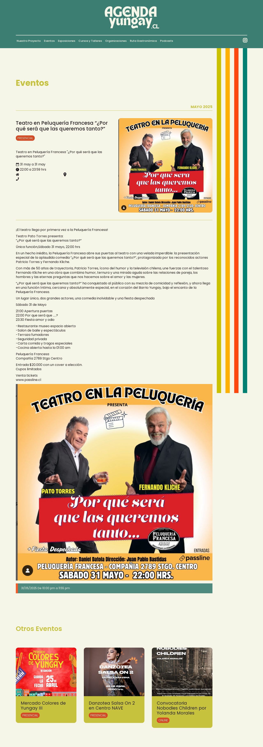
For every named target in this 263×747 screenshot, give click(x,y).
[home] (131, 17)
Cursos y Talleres (90, 41)
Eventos (49, 41)
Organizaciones (116, 41)
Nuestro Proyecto (29, 41)
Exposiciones (66, 41)
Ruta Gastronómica (143, 41)
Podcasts (166, 41)
